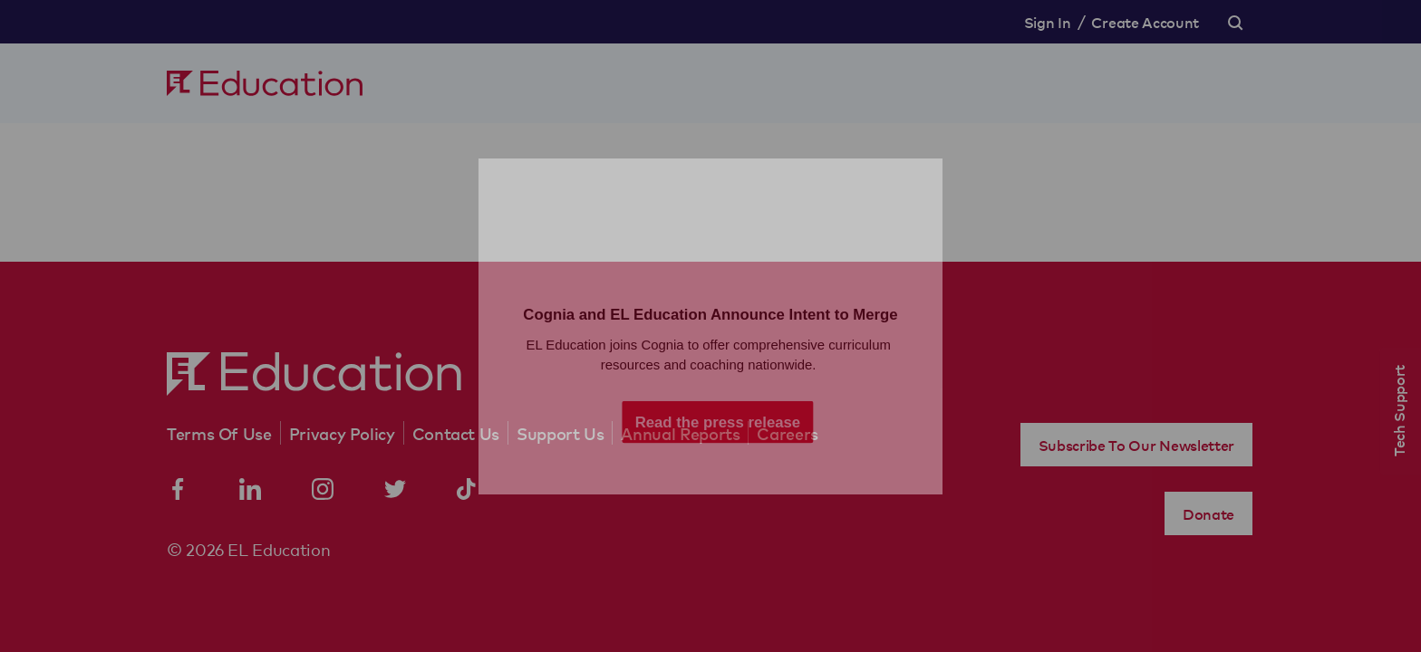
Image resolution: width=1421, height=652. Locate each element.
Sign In (1047, 22)
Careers (787, 433)
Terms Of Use (219, 433)
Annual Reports (680, 433)
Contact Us (455, 433)
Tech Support (1398, 410)
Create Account (1145, 22)
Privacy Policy (342, 433)
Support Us (560, 433)
